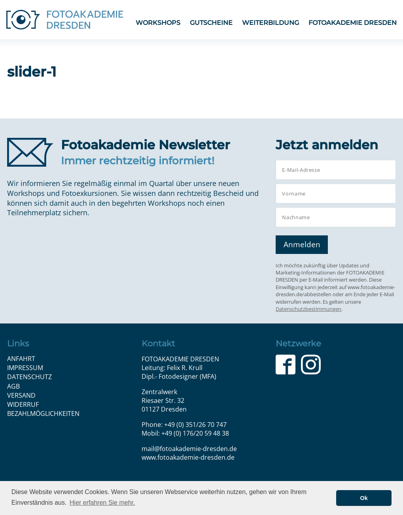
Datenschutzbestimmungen (308, 308)
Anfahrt (21, 358)
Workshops (158, 22)
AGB (13, 386)
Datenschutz (29, 376)
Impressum (25, 367)
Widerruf (23, 404)
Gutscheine (211, 22)
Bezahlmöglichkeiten (43, 413)
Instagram (311, 364)
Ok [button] (364, 498)
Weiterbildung (270, 22)
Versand (21, 395)
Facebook (285, 364)
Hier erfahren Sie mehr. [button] (102, 502)
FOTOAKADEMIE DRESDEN (352, 22)
